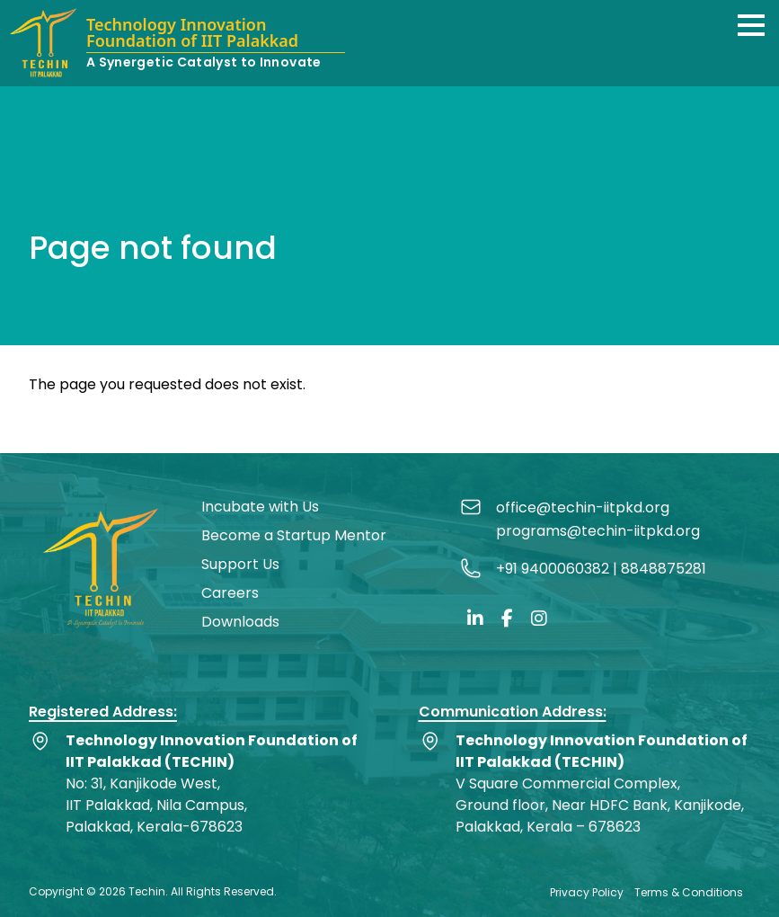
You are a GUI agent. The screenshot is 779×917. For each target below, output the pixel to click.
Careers (230, 593)
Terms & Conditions (688, 892)
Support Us (240, 564)
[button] (751, 25)
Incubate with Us (260, 506)
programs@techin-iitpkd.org (598, 531)
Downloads (240, 621)
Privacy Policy (587, 892)
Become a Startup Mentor (293, 535)
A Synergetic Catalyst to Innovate (204, 62)
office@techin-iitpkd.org (582, 507)
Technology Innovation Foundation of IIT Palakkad (192, 33)
